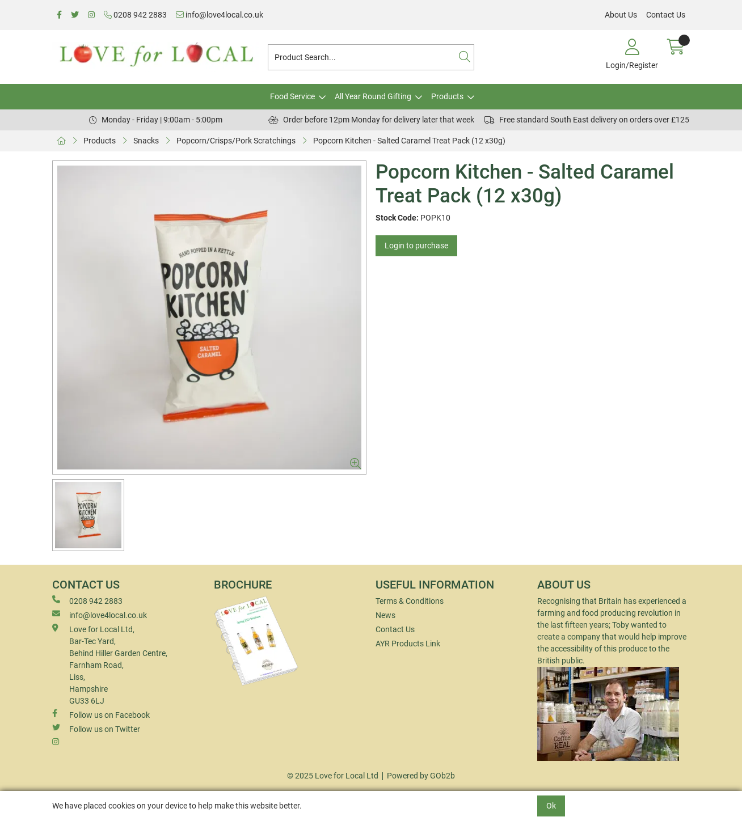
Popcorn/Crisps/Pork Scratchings (236, 140)
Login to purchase (416, 245)
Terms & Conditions (410, 601)
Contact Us (665, 14)
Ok (551, 805)
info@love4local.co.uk (219, 14)
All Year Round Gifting (373, 96)
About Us (621, 14)
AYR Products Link (408, 643)
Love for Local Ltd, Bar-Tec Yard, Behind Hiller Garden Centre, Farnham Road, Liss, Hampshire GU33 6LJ (109, 664)
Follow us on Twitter (96, 728)
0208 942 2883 (135, 14)
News (385, 615)
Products (447, 96)
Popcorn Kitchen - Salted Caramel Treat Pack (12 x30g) (409, 140)
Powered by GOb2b (421, 775)
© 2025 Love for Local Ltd (332, 775)
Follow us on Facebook (101, 714)
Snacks (146, 140)
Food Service (292, 96)
